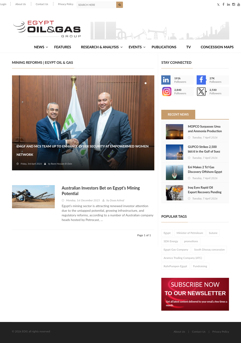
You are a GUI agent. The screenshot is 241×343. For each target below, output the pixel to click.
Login (3, 4)
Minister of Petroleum (190, 233)
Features (62, 47)
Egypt (167, 233)
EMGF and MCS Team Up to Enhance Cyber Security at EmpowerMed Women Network (83, 150)
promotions (191, 241)
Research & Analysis (102, 47)
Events (137, 47)
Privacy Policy (65, 4)
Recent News (178, 114)
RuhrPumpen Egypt (175, 266)
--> (166, 91)
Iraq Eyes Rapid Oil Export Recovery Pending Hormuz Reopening (204, 192)
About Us (20, 4)
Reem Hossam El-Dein (61, 163)
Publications (164, 47)
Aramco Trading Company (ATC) (183, 258)
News (41, 47)
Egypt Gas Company (176, 249)
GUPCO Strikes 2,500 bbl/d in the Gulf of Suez (204, 149)
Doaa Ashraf (117, 200)
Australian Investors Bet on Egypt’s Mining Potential (101, 190)
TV (188, 47)
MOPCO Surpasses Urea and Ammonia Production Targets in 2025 (205, 131)
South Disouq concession (209, 249)
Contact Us (42, 4)
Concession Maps (217, 47)
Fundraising (200, 266)
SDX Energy (171, 241)
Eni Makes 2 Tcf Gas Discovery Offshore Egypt (205, 169)
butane (213, 233)
